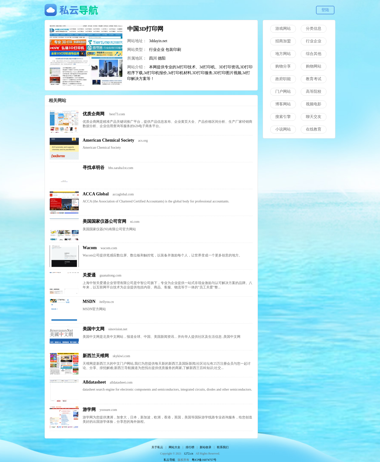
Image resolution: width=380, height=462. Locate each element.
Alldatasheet (94, 382)
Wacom (90, 247)
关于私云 (157, 447)
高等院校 (313, 91)
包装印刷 (173, 49)
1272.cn (188, 453)
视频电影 (313, 104)
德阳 (162, 58)
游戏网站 (283, 28)
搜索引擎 (283, 117)
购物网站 (313, 66)
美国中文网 (93, 328)
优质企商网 (94, 113)
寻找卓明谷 (93, 167)
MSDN (89, 301)
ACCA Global (96, 194)
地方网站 (283, 54)
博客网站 (283, 104)
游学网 (89, 409)
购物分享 (283, 66)
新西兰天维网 (96, 355)
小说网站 (283, 129)
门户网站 (283, 91)
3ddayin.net (158, 41)
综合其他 (313, 54)
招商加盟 (283, 41)
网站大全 (174, 447)
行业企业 (157, 49)
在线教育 (313, 129)
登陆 (325, 10)
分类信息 (313, 28)
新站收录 (205, 447)
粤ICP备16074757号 (204, 460)
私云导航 (169, 460)
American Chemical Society (108, 140)
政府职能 (283, 79)
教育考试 (313, 79)
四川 (153, 58)
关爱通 (89, 275)
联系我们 (223, 447)
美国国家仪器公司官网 (104, 221)
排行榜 (190, 447)
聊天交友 (313, 117)
